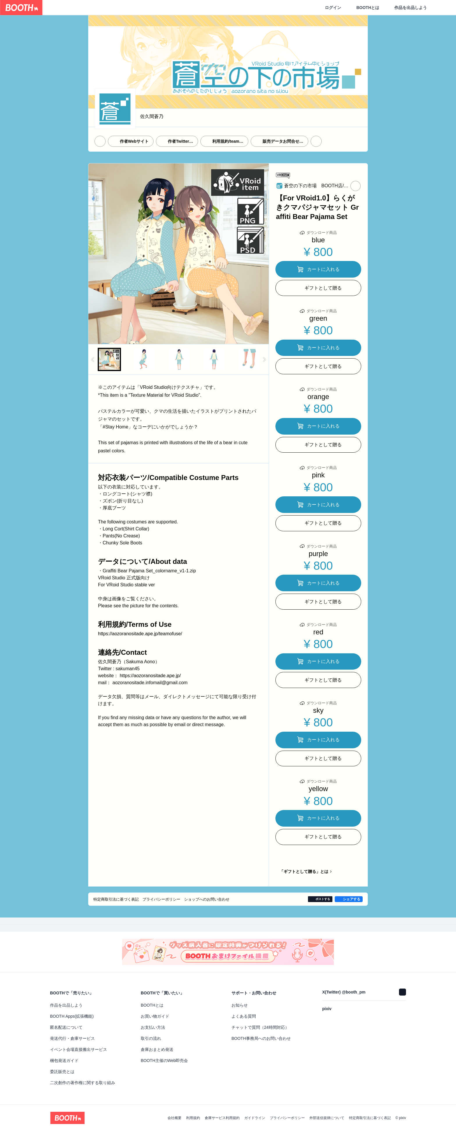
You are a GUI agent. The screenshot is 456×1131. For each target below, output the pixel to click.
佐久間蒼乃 (151, 116)
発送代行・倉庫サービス (72, 1038)
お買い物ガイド (155, 1016)
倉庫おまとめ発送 (157, 1049)
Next (264, 253)
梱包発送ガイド (64, 1060)
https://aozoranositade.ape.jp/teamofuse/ (140, 633)
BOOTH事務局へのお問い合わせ (261, 1038)
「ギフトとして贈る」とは (303, 871)
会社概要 (174, 1118)
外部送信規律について (326, 1118)
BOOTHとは (367, 8)
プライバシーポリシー (287, 1118)
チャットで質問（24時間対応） (260, 1027)
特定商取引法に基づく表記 (370, 1118)
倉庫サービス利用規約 (222, 1118)
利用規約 (193, 1118)
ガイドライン (254, 1118)
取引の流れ (151, 1038)
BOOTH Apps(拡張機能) (72, 1016)
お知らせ (239, 1005)
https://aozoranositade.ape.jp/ (150, 675)
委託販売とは (62, 1071)
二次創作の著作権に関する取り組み (82, 1082)
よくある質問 (243, 1016)
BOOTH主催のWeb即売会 (164, 1060)
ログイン (333, 8)
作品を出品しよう (410, 8)
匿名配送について (66, 1027)
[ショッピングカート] (442, 7)
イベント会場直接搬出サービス (78, 1049)
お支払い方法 (153, 1027)
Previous (93, 253)
